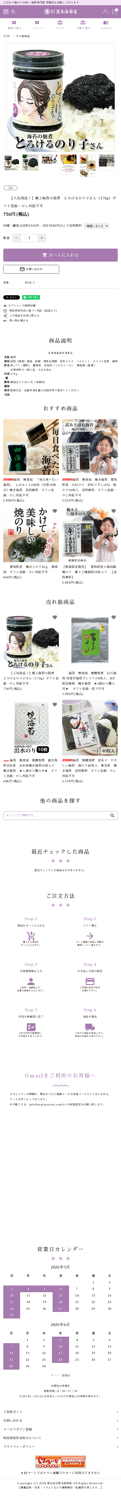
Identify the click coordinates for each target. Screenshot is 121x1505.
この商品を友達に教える (21, 315)
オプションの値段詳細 (19, 305)
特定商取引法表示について (22, 1437)
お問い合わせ (31, 269)
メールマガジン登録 (17, 1429)
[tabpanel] (60, 97)
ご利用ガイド (12, 1411)
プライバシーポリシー (19, 1446)
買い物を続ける (16, 320)
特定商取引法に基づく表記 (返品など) (30, 310)
